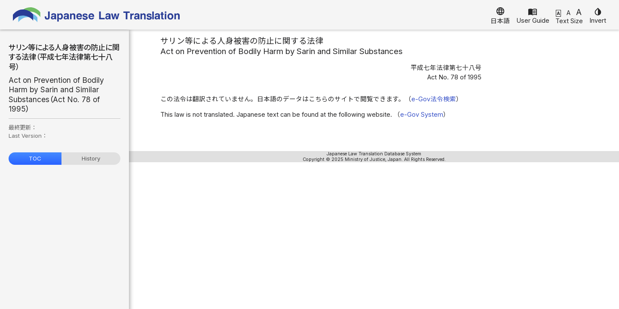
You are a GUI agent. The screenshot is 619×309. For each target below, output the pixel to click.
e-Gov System (421, 114)
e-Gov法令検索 (433, 99)
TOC (35, 158)
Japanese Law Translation (97, 14)
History (91, 158)
